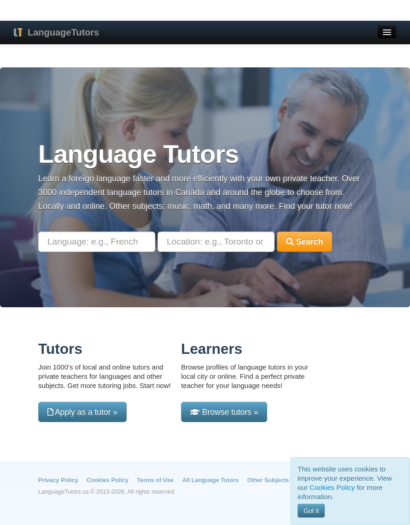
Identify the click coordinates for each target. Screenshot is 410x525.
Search (304, 241)
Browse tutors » (224, 412)
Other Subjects (268, 480)
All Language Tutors (210, 480)
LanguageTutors (63, 32)
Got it (311, 510)
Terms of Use (155, 480)
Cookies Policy (108, 480)
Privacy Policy (58, 480)
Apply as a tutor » (82, 412)
